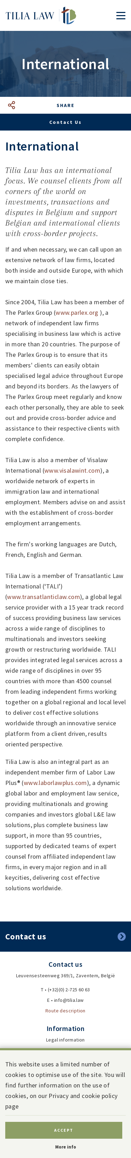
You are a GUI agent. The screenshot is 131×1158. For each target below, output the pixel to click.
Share (65, 105)
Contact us (65, 122)
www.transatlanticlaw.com (43, 597)
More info (65, 1147)
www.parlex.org (77, 312)
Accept (63, 1130)
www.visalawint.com (72, 470)
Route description (65, 1010)
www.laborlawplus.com (55, 783)
